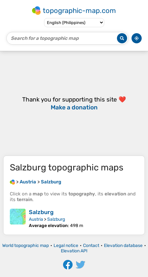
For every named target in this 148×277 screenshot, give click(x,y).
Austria (36, 219)
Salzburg (41, 212)
